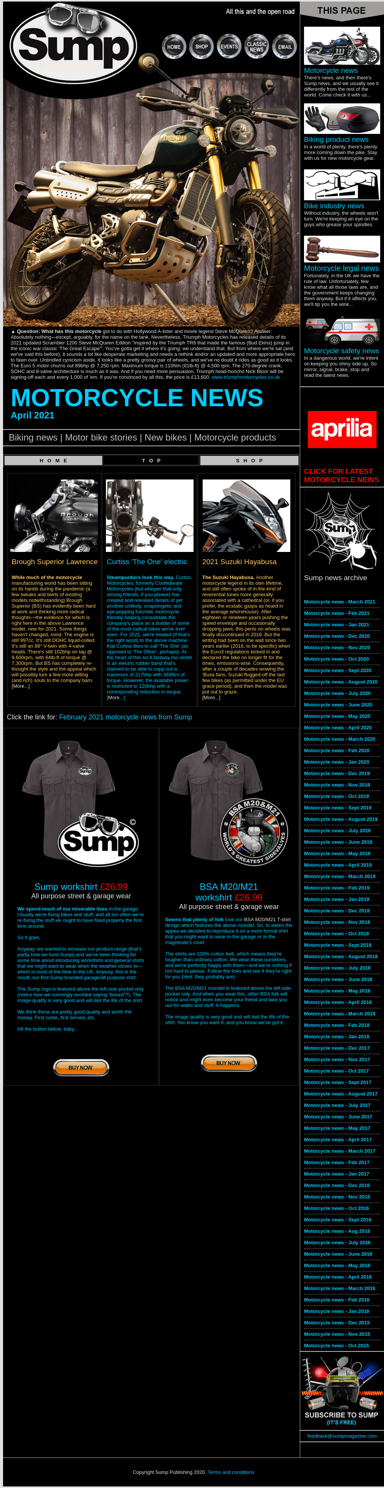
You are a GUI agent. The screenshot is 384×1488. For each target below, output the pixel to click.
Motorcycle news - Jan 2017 (336, 1174)
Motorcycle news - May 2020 (337, 716)
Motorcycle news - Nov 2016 (337, 1197)
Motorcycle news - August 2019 (341, 819)
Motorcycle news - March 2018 (339, 1014)
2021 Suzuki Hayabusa (239, 562)
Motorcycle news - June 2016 (338, 1254)
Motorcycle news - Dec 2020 (337, 636)
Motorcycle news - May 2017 (337, 1128)
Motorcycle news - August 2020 (341, 682)
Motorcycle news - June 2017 (338, 1117)
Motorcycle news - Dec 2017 (337, 1048)
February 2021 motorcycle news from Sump (125, 717)
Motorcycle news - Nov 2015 (337, 1334)
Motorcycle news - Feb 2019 (337, 888)
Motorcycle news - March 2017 (339, 1151)
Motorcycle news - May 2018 (337, 991)
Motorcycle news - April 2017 (338, 1139)
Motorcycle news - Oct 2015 (336, 1345)
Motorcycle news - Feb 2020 (337, 750)
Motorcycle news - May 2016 (337, 1265)
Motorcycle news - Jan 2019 (336, 899)
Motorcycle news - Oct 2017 (336, 1071)
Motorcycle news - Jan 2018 (336, 1036)
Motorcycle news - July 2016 (337, 1242)
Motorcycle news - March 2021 (339, 602)
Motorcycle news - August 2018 (341, 956)
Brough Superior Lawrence (55, 562)
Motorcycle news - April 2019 (338, 865)
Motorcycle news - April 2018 (338, 1002)
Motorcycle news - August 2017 (341, 1094)
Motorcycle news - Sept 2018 (337, 945)
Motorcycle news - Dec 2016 (337, 1185)
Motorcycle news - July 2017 (337, 1105)
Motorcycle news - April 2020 (338, 727)
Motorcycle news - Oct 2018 (336, 933)
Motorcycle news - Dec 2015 (337, 1323)
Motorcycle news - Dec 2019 (337, 773)
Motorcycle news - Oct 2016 (336, 1208)
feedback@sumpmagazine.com (342, 1436)
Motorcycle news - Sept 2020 (337, 670)
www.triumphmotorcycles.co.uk (246, 377)
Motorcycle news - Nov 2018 (337, 922)
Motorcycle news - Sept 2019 (337, 808)
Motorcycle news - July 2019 (337, 830)
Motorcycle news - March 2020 (339, 739)
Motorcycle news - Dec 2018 (337, 911)
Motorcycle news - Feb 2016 (337, 1300)
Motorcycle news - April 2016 (338, 1277)
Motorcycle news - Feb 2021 (337, 613)
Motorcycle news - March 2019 (339, 876)
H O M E (53, 460)
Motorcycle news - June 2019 (338, 842)
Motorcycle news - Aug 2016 (337, 1231)
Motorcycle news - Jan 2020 (336, 762)
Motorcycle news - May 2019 (337, 853)
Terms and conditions (231, 1472)
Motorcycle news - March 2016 (339, 1288)
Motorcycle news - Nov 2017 (337, 1059)
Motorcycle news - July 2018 (337, 968)
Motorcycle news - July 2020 (337, 693)
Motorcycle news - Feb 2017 (337, 1162)
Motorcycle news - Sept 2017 (337, 1082)
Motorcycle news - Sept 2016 (337, 1220)
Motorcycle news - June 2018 (338, 979)
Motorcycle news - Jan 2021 (336, 624)
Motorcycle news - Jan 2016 (336, 1311)
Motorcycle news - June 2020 (338, 705)
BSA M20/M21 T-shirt (267, 919)
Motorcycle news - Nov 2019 (337, 785)
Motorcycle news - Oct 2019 (336, 796)
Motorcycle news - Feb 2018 (337, 1025)
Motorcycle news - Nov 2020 (337, 647)
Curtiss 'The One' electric (147, 562)
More (18, 686)
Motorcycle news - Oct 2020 (336, 659)
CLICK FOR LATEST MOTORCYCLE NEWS (341, 475)
